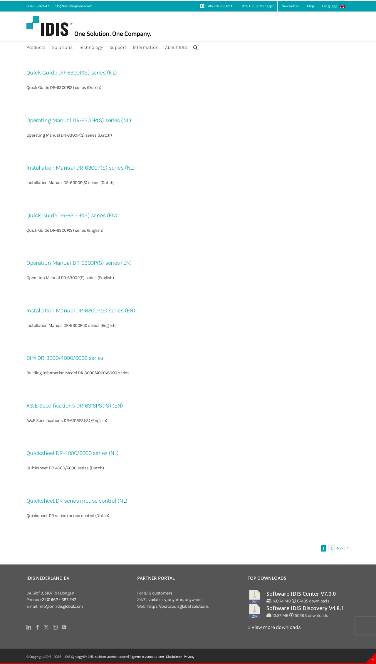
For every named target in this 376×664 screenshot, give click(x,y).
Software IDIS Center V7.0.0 (301, 593)
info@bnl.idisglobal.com (72, 6)
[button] (195, 47)
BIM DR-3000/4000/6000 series (64, 358)
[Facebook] (37, 627)
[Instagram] (55, 627)
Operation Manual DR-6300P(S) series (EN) (79, 262)
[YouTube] (64, 627)
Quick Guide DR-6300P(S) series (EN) (72, 215)
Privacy (189, 657)
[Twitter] (46, 627)
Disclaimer (174, 657)
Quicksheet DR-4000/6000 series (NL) (72, 453)
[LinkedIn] (28, 627)
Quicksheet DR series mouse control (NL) (76, 500)
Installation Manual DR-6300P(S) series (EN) (80, 310)
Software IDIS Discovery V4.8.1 (305, 608)
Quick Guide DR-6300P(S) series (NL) (71, 72)
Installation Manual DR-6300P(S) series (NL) (80, 167)
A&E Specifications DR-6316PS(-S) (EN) (74, 405)
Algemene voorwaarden (147, 657)
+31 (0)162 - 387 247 (58, 599)
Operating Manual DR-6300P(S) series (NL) (78, 120)
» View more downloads (274, 627)
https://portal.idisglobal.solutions (178, 606)
